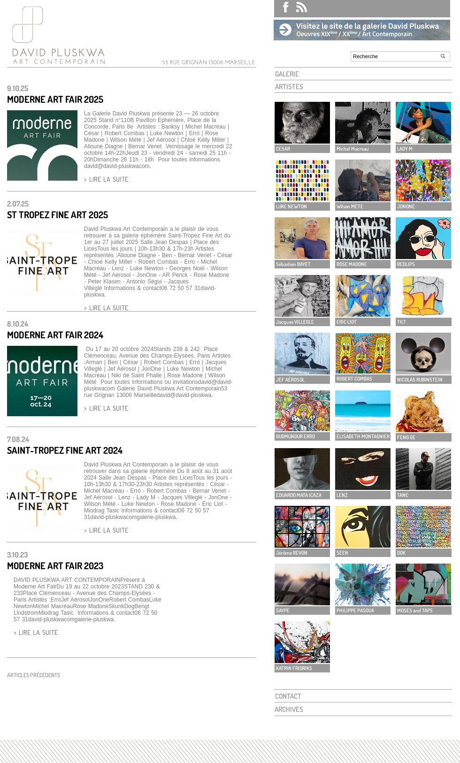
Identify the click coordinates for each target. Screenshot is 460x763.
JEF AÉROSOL (290, 379)
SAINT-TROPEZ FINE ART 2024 (65, 450)
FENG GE (406, 437)
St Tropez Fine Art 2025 (57, 214)
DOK (401, 552)
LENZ (342, 495)
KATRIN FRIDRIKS (294, 668)
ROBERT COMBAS (354, 378)
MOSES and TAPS (415, 610)
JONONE (406, 206)
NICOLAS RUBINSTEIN (420, 379)
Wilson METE (350, 206)
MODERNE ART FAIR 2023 (55, 565)
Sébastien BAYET (293, 264)
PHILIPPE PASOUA (355, 610)
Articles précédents (33, 675)
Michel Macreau (353, 148)
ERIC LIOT (347, 322)
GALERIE (287, 73)
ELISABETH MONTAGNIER (363, 436)
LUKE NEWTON (291, 206)
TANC (402, 495)
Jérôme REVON (291, 552)
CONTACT (288, 696)
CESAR (283, 148)
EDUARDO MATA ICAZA (299, 495)
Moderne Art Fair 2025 (55, 99)
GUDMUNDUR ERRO (295, 436)
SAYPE (283, 610)
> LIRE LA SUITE (106, 179)
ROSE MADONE (352, 264)
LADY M (405, 148)
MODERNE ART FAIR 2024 (55, 334)
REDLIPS (406, 264)
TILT (401, 322)
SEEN (342, 552)
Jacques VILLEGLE (295, 322)
